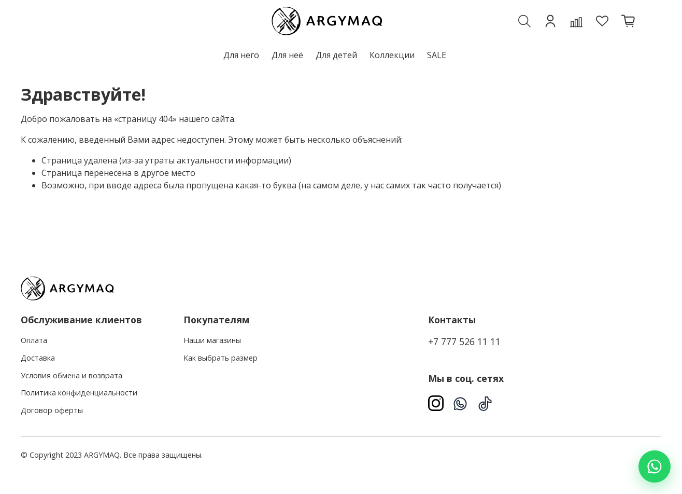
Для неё (287, 55)
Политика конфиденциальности (79, 392)
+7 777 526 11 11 (464, 341)
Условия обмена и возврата (71, 375)
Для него (241, 55)
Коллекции (392, 55)
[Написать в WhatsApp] (654, 466)
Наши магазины (212, 340)
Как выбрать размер (220, 358)
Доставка (38, 358)
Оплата (34, 340)
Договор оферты (52, 410)
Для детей (336, 55)
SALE (436, 55)
